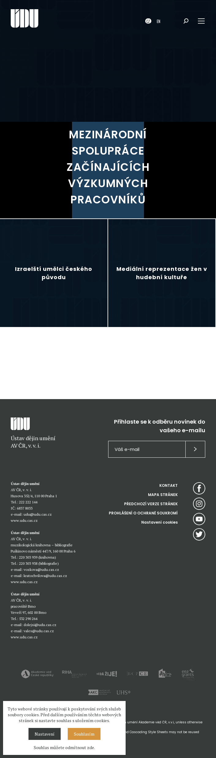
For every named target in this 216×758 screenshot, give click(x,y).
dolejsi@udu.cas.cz (40, 624)
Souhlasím (84, 734)
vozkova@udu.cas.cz (41, 569)
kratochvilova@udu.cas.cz (45, 575)
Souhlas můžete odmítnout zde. (64, 747)
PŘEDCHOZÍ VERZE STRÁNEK (151, 503)
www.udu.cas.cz (24, 520)
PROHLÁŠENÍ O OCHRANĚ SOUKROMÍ (143, 513)
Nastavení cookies (159, 522)
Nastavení (45, 734)
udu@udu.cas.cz (38, 514)
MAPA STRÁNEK (163, 494)
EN (158, 21)
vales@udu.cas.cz (39, 631)
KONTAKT (168, 485)
